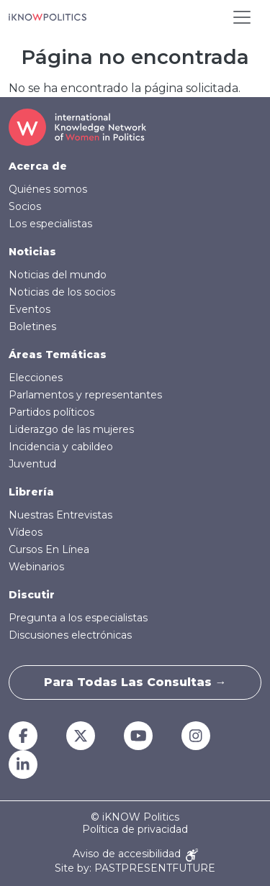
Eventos (29, 309)
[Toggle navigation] (241, 17)
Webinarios (36, 566)
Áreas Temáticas (58, 354)
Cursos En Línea (49, 549)
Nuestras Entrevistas (60, 514)
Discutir (32, 594)
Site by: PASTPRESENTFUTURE (135, 868)
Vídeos (25, 532)
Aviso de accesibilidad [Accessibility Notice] (135, 855)
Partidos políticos (51, 412)
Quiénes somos (48, 189)
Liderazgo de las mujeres (71, 429)
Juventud (32, 463)
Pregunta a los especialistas (78, 617)
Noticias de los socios (62, 292)
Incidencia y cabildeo (61, 446)
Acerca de (38, 166)
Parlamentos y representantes (85, 394)
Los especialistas (50, 223)
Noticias (32, 251)
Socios (25, 206)
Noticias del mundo (58, 274)
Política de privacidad (135, 829)
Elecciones (36, 377)
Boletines (32, 326)
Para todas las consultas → (135, 682)
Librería (31, 491)
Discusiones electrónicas (70, 635)
